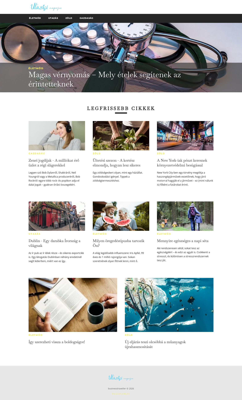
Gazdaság (37, 153)
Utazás (34, 233)
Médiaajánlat (121, 393)
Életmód (36, 68)
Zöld (97, 153)
